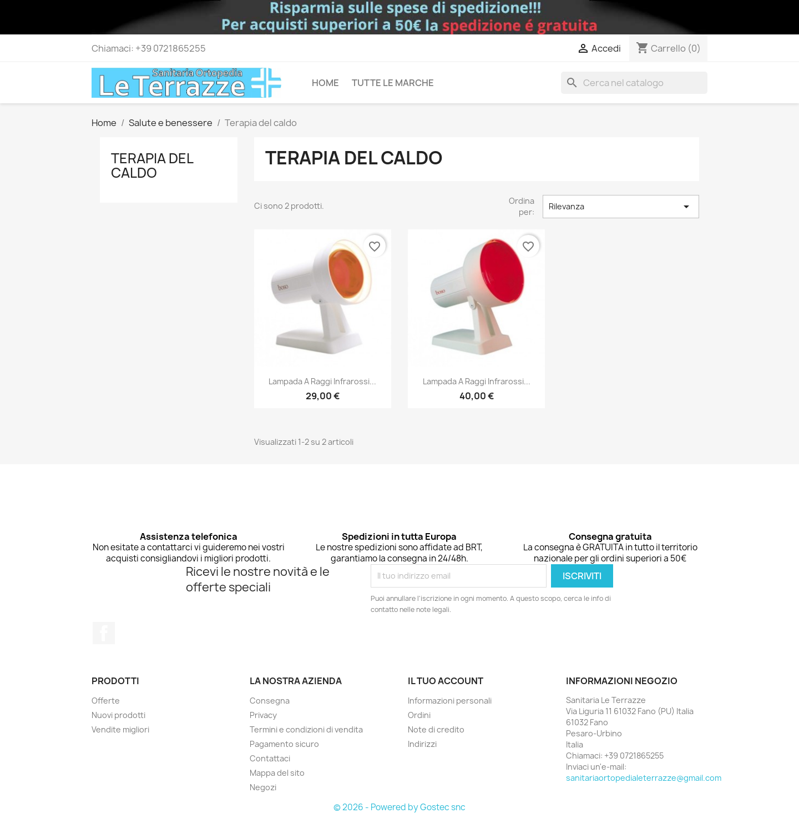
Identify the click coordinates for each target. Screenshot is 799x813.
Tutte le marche (393, 83)
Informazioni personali (450, 700)
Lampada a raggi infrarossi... (322, 381)
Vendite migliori (120, 729)
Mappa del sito (277, 772)
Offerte (106, 700)
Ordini (419, 715)
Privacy (263, 715)
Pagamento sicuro (284, 744)
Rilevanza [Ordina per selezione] (621, 206)
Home (325, 83)
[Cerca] (634, 83)
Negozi (263, 787)
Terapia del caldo (152, 165)
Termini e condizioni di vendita (306, 729)
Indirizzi (422, 744)
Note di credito (436, 729)
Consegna (270, 700)
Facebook (104, 633)
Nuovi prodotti (118, 715)
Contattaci (270, 758)
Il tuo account (445, 681)
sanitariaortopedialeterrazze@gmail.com (643, 777)
